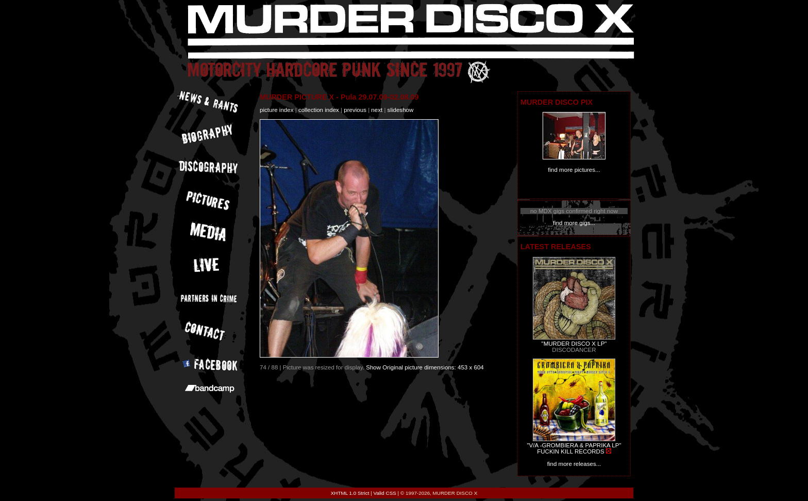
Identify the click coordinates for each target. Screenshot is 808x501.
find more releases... (574, 464)
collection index (318, 110)
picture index (276, 110)
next (376, 110)
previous (355, 110)
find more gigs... (574, 223)
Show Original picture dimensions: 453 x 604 (425, 367)
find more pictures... (574, 170)
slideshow (401, 110)
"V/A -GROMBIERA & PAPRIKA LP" (574, 445)
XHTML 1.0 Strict (350, 493)
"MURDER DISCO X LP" (574, 344)
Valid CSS (385, 493)
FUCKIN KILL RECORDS (570, 451)
